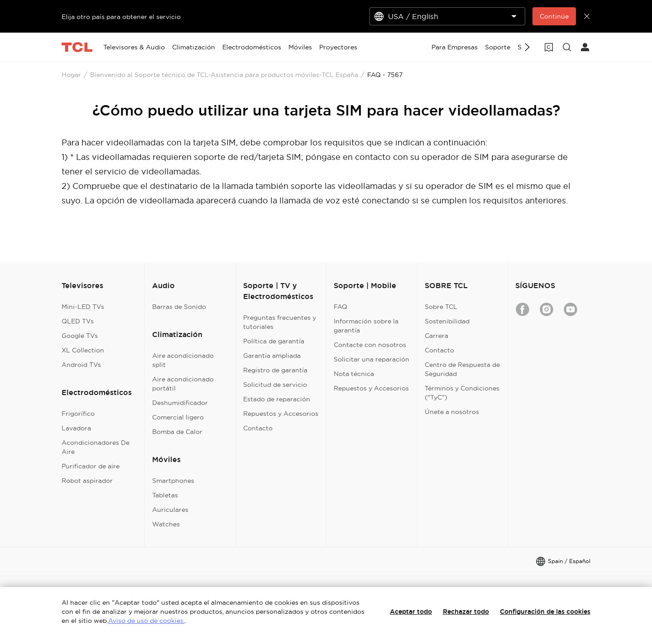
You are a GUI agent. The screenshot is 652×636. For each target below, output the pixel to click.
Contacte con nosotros (370, 345)
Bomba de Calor (177, 432)
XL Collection (83, 350)
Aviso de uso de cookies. (146, 621)
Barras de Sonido (179, 307)
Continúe (554, 16)
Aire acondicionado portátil (183, 383)
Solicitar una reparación (371, 359)
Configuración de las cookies (545, 611)
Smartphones (173, 481)
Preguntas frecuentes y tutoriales (279, 322)
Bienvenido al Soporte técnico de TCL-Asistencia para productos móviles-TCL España (224, 75)
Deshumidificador (180, 403)
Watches (166, 524)
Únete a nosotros (452, 412)
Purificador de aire (91, 466)
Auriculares (170, 510)
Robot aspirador (87, 481)
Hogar (71, 75)
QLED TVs (78, 321)
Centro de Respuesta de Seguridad (462, 369)
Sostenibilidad (447, 321)
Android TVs (81, 365)
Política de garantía (273, 341)
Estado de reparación (276, 399)
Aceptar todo (411, 611)
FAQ (340, 307)
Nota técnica (354, 374)
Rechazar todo (466, 611)
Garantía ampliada (272, 356)
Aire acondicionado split (183, 360)
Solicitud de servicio (275, 385)
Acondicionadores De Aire (95, 447)
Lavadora (76, 428)
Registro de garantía (275, 370)
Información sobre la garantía (366, 325)
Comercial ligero (178, 417)
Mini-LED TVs (83, 307)
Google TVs (80, 336)
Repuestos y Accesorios (280, 414)
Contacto (258, 428)
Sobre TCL (441, 307)
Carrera (436, 336)
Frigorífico (78, 414)
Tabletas (165, 495)
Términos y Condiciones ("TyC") (462, 392)
